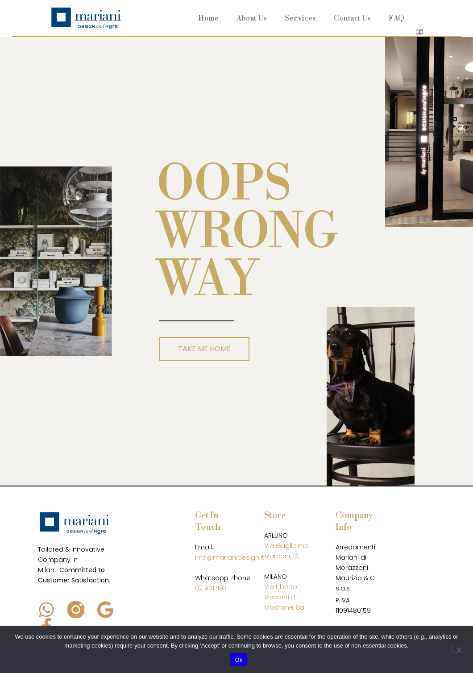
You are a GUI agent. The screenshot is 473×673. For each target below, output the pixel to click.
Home (208, 18)
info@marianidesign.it (229, 557)
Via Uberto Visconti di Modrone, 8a (284, 597)
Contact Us (352, 18)
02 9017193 (211, 588)
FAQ (397, 18)
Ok (238, 659)
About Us (251, 18)
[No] (458, 649)
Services (300, 18)
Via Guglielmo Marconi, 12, (286, 551)
